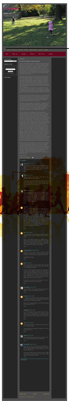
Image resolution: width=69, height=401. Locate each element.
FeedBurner (13, 73)
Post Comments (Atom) (29, 397)
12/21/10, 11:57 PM (30, 190)
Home (7, 54)
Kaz (24, 207)
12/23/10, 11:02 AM (30, 323)
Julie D (25, 323)
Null (24, 232)
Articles (32, 54)
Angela (25, 335)
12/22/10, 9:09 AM (29, 232)
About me (15, 54)
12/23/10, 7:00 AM (32, 310)
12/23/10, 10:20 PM (30, 335)
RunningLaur (26, 287)
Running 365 (26, 344)
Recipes (24, 54)
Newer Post (23, 394)
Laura (25, 163)
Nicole (25, 175)
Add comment (24, 360)
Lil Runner (11, 8)
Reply (25, 171)
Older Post (46, 394)
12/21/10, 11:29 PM (29, 175)
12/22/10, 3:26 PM (31, 296)
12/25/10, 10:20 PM (33, 344)
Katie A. (25, 190)
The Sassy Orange (27, 250)
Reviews (51, 54)
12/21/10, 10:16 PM (29, 163)
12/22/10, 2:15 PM (29, 263)
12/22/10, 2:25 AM (29, 207)
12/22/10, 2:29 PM (32, 287)
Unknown (26, 296)
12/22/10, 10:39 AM (35, 250)
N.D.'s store (41, 54)
